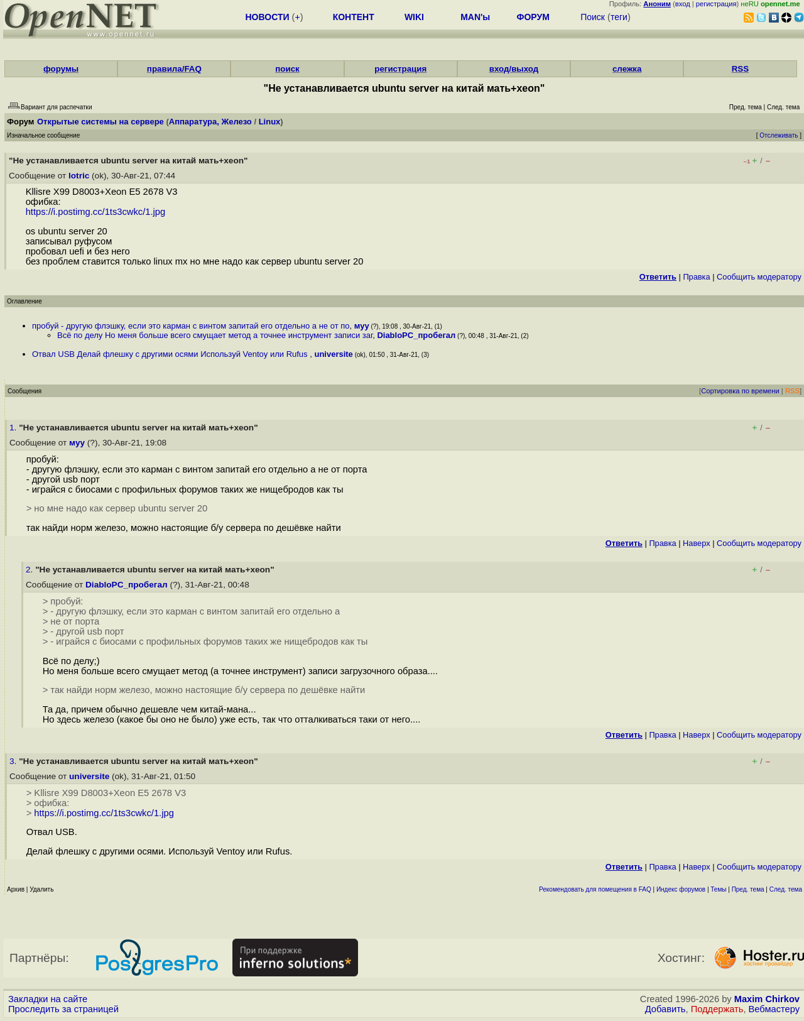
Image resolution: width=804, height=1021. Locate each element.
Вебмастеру (774, 1009)
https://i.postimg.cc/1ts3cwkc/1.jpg (96, 212)
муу (361, 325)
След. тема (785, 889)
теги (619, 17)
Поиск (592, 17)
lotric (78, 175)
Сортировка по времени (740, 391)
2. (30, 569)
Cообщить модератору (759, 276)
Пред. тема (748, 889)
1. (14, 427)
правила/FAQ (174, 69)
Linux (270, 121)
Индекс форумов (680, 889)
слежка (626, 69)
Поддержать (717, 1009)
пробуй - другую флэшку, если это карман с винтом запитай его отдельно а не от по (191, 325)
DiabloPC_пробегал (416, 335)
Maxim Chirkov (767, 999)
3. (14, 761)
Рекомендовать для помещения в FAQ (595, 889)
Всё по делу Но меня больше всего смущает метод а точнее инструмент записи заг (214, 335)
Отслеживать (778, 135)
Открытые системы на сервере (100, 121)
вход (682, 4)
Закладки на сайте (47, 999)
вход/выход (514, 69)
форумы (61, 69)
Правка (696, 276)
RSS (740, 69)
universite (333, 354)
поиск (287, 69)
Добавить (665, 1009)
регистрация (716, 4)
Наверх (696, 543)
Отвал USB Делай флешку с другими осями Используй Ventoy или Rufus (171, 354)
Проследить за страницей (63, 1009)
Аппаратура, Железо (210, 121)
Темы (718, 889)
